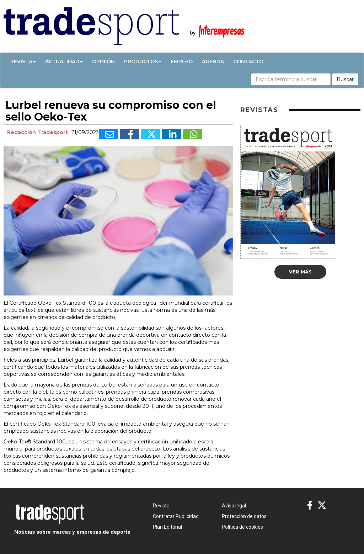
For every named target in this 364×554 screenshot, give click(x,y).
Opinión (103, 61)
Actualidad (64, 61)
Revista (23, 61)
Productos (142, 61)
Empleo (182, 61)
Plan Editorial (167, 527)
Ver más (300, 272)
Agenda (213, 61)
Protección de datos (244, 516)
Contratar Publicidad (176, 516)
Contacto (248, 61)
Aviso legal (234, 505)
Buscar (345, 79)
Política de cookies (242, 527)
